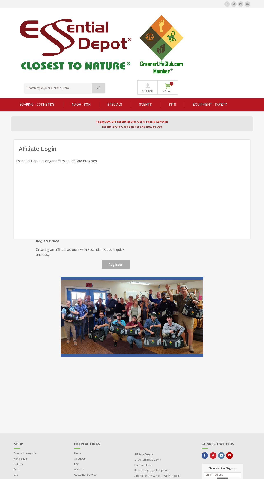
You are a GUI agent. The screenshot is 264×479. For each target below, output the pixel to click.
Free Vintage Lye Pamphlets (151, 414)
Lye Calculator (143, 409)
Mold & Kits (21, 403)
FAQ (76, 408)
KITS (172, 49)
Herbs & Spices (23, 424)
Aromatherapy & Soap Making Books (157, 420)
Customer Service (85, 419)
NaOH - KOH (81, 49)
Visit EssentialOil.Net (147, 431)
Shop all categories (26, 397)
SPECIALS (114, 49)
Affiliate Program (144, 398)
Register (115, 209)
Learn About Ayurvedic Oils (151, 425)
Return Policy (82, 440)
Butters (18, 408)
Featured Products (25, 435)
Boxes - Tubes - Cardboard (30, 446)
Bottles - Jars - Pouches (28, 440)
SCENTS (145, 49)
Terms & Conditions (86, 429)
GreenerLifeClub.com (147, 404)
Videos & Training (85, 424)
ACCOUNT (220, 21)
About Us (80, 403)
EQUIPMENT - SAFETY (210, 49)
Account (79, 413)
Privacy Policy (82, 435)
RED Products (22, 429)
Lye (16, 419)
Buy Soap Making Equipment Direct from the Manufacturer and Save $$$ (161, 438)
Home (78, 397)
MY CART (240, 20)
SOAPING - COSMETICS (37, 49)
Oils (16, 413)
